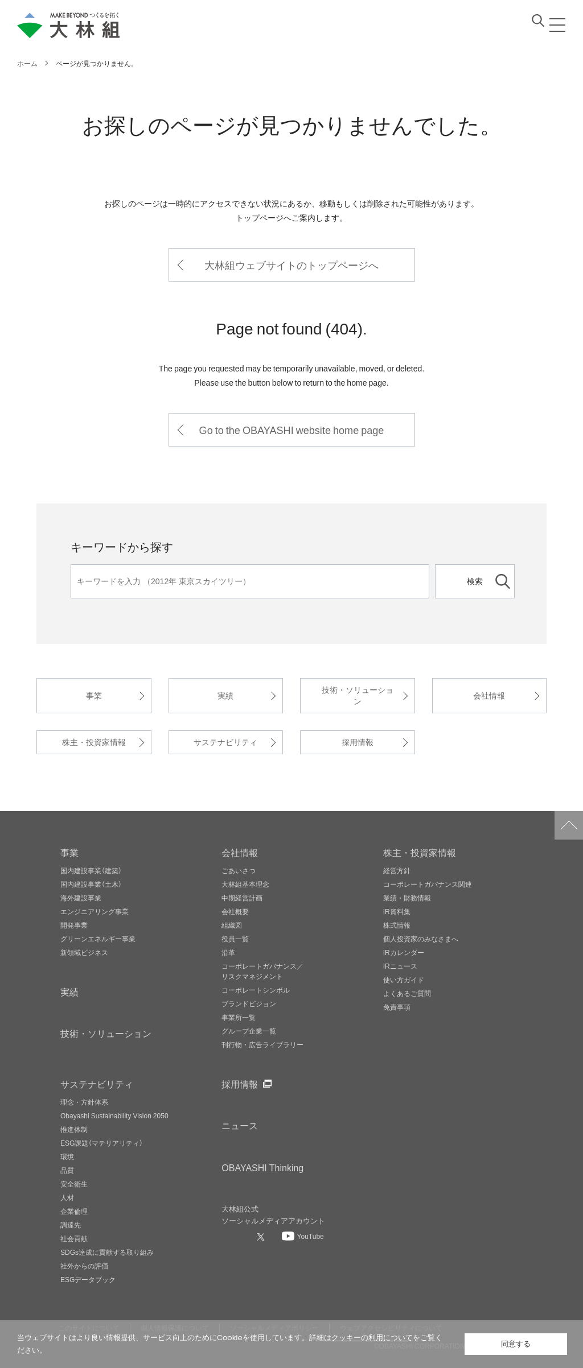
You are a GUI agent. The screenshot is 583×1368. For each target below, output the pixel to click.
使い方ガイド (403, 979)
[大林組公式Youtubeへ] (303, 1236)
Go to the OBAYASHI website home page (291, 429)
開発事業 (74, 925)
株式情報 (396, 925)
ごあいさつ (238, 870)
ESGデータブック (88, 1279)
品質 (67, 1170)
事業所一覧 (238, 1017)
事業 (94, 695)
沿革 (228, 952)
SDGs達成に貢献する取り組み (107, 1252)
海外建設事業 (80, 897)
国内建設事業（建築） (91, 870)
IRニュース (400, 966)
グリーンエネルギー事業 (98, 938)
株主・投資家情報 (94, 742)
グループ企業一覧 (248, 1031)
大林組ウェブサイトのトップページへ (291, 264)
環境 (67, 1156)
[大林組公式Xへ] (262, 1236)
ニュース (239, 1125)
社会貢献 (74, 1238)
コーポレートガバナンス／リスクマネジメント (262, 971)
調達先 (70, 1225)
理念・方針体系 (84, 1102)
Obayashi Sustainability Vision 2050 (114, 1115)
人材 (67, 1197)
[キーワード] (250, 581)
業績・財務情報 (407, 897)
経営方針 (396, 870)
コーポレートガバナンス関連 (427, 884)
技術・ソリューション (357, 695)
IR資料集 (396, 911)
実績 (225, 695)
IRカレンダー (403, 952)
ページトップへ (569, 825)
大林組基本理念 (245, 884)
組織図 (231, 925)
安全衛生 (74, 1184)
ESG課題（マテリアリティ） (101, 1143)
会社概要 (235, 911)
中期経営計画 (241, 897)
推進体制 (74, 1129)
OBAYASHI (262, 1167)
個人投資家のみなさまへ (420, 938)
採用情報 (357, 742)
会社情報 (489, 695)
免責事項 (396, 1007)
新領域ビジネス (84, 952)
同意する (516, 1343)
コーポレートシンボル (255, 990)
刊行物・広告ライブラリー (262, 1044)
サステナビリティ (225, 742)
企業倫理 (74, 1211)
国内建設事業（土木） (91, 884)
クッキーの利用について (372, 1337)
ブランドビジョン (248, 1003)
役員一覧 (235, 938)
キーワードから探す (122, 546)
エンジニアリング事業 (94, 911)
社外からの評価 (84, 1265)
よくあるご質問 (407, 993)
